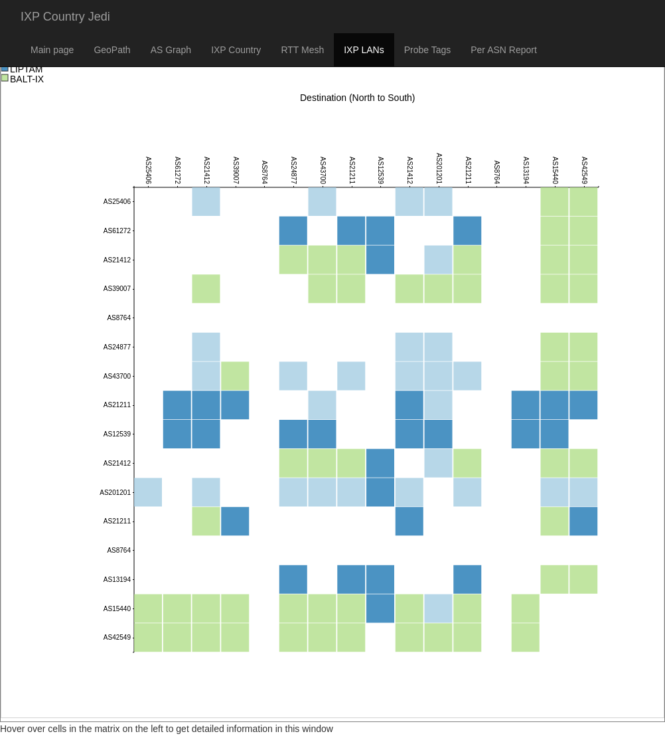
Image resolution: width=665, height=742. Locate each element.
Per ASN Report (504, 50)
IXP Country (236, 50)
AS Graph (171, 50)
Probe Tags (427, 50)
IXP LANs (364, 50)
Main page (52, 50)
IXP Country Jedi (65, 16)
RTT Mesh (302, 50)
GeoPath (112, 50)
